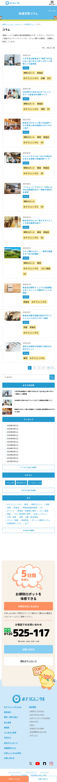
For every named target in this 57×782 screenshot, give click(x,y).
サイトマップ (44, 772)
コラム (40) (10, 482)
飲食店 (40, 72)
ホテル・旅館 (12, 520)
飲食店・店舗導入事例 (26, 511)
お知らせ (7, 737)
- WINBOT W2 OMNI (36, 728)
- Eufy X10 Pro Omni (36, 714)
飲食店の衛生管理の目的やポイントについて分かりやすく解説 (37, 316)
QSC (49, 78)
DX (48, 109)
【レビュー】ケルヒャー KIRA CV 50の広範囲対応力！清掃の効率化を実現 (37, 190)
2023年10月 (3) (12, 458)
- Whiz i (32, 725)
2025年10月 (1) (12, 429)
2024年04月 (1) (12, 451)
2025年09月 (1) (12, 432)
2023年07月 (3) (12, 461)
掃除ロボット (29, 72)
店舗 (43, 78)
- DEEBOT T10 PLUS (36, 711)
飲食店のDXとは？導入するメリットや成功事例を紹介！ (37, 221)
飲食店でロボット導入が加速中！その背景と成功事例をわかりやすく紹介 (37, 125)
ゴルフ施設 (45, 268)
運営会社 (7, 712)
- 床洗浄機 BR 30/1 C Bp (37, 732)
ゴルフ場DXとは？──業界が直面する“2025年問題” (37, 252)
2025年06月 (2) (12, 438)
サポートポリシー (31, 772)
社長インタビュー (41, 514)
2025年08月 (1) (12, 435)
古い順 (52, 48)
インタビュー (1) (35, 482)
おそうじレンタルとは (12, 707)
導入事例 (7, 722)
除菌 (25, 327)
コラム (25, 68)
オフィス (10, 511)
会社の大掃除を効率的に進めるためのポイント (37, 347)
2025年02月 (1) (12, 442)
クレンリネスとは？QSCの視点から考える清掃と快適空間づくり (37, 157)
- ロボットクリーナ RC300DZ (39, 718)
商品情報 (32, 707)
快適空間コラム (10, 748)
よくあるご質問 (10, 732)
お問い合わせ (28, 649)
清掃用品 (25, 520)
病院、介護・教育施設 (28, 517)
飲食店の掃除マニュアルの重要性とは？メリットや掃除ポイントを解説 (37, 290)
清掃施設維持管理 (29, 508)
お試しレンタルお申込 (12, 753)
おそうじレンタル (31, 78)
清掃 (43, 109)
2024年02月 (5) (12, 455)
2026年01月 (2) (12, 425)
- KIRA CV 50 (33, 721)
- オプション (33, 735)
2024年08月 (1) (12, 445)
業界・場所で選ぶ (11, 717)
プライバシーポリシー (15, 772)
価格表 (6, 727)
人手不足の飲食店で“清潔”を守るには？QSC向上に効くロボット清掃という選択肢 (37, 61)
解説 (39, 137)
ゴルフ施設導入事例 (22, 514)
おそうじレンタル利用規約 (19, 775)
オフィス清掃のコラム (41, 520)
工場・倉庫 (11, 517)
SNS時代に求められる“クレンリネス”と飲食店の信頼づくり (37, 93)
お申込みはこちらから (28, 606)
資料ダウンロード (28, 661)
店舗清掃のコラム (14, 523)
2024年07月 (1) (12, 448)
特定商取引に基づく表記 (38, 775)
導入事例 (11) (21, 482)
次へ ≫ (50, 367)
